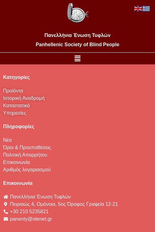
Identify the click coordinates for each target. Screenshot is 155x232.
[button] (77, 58)
